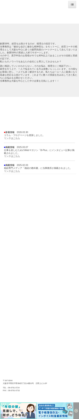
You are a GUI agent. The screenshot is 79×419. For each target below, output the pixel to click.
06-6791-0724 (14, 388)
